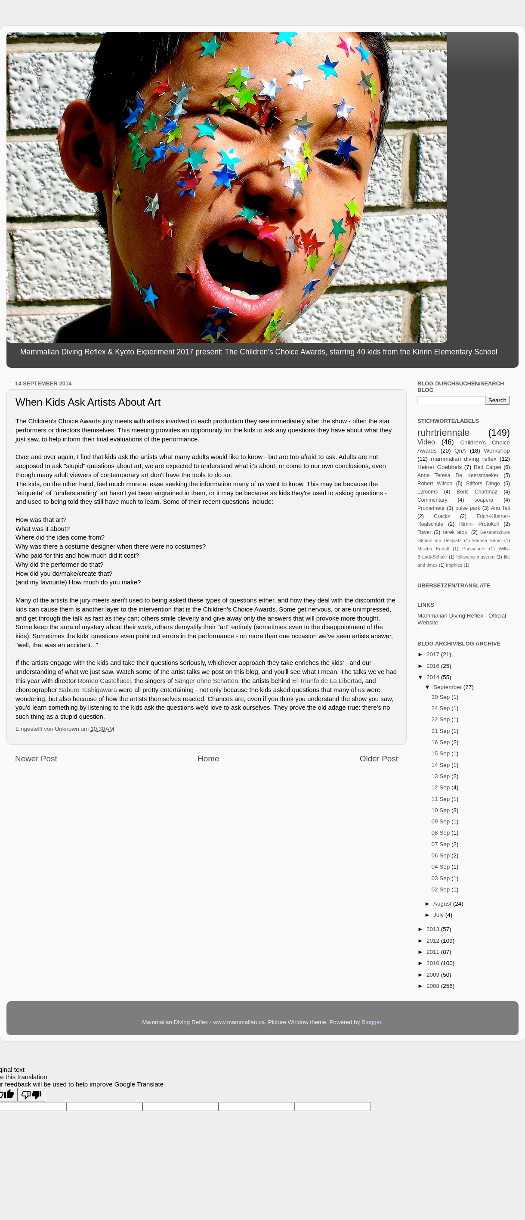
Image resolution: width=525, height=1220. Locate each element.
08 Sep (441, 832)
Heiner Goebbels (439, 467)
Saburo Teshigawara (88, 689)
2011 (433, 952)
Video (426, 442)
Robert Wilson (434, 484)
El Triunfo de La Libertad (327, 680)
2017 (433, 654)
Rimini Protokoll (479, 524)
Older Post (379, 758)
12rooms (427, 492)
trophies (454, 565)
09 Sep (441, 821)
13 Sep (441, 776)
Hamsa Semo (487, 540)
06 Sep (441, 855)
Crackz (442, 516)
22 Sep (441, 719)
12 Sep (441, 787)
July (439, 915)
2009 (433, 975)
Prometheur (431, 508)
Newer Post (36, 758)
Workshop (497, 450)
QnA (460, 450)
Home (208, 758)
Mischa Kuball (433, 548)
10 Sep (441, 810)
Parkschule (473, 548)
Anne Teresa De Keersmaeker (457, 475)
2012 (433, 941)
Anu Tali (500, 508)
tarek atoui (455, 532)
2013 (433, 929)
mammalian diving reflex (464, 459)
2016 (433, 666)
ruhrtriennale (443, 432)
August (443, 903)
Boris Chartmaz (477, 492)
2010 (433, 963)
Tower (424, 532)
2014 (433, 677)
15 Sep (441, 753)
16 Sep (441, 742)
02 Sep (441, 889)
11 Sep (441, 799)
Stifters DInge (483, 484)
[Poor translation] (31, 1095)
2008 (433, 986)
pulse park (467, 508)
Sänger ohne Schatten (206, 680)
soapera (483, 500)
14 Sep (441, 765)
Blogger (371, 1022)
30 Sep (441, 697)
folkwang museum (475, 556)
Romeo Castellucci (104, 680)
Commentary (432, 500)
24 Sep (441, 708)
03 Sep (441, 878)
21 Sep (441, 731)
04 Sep (441, 866)
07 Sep (441, 844)
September (448, 687)
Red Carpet (487, 467)
